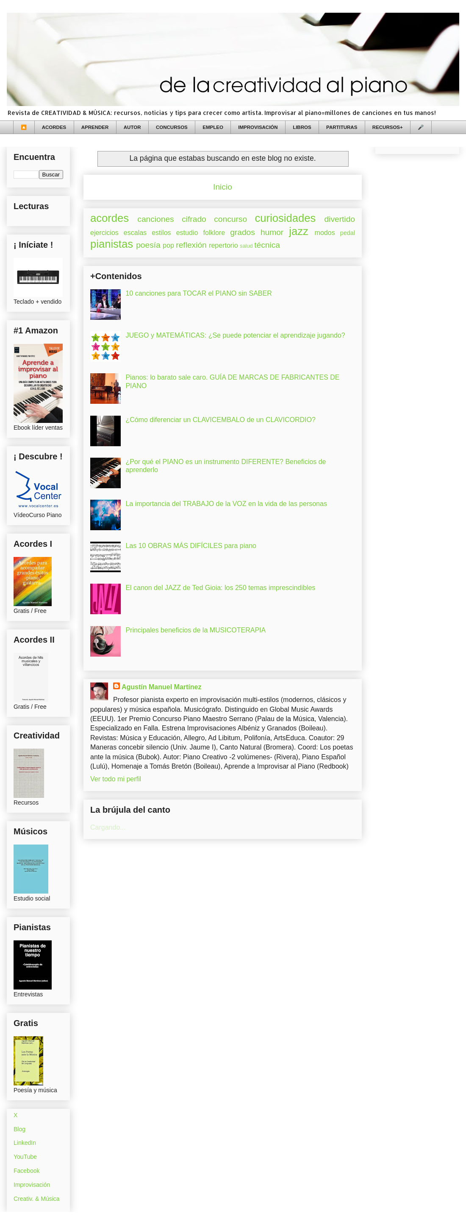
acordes (109, 218)
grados (242, 232)
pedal (347, 232)
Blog (19, 1129)
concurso (230, 219)
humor (272, 232)
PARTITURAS (341, 127)
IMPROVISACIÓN (257, 127)
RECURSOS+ (387, 127)
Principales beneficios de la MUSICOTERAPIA (195, 630)
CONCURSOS (172, 127)
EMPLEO (212, 127)
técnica (267, 245)
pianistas (111, 244)
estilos (161, 232)
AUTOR (132, 127)
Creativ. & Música (37, 1198)
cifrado (194, 219)
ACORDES (54, 127)
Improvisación (32, 1184)
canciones (155, 219)
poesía (148, 245)
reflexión (191, 245)
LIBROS (302, 127)
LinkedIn (25, 1142)
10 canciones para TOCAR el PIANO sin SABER (198, 293)
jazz (298, 231)
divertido (339, 219)
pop (168, 245)
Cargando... (108, 827)
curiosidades (285, 218)
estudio (187, 232)
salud (246, 246)
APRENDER (95, 127)
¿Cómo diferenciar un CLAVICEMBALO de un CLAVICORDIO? (220, 419)
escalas (135, 232)
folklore (214, 232)
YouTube (25, 1156)
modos (325, 232)
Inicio (222, 186)
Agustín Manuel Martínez (161, 687)
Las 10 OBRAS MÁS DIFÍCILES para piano (190, 545)
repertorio (223, 245)
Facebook (26, 1170)
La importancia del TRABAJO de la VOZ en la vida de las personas (226, 503)
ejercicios (104, 232)
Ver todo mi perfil (115, 779)
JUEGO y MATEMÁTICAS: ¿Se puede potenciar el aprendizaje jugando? (235, 335)
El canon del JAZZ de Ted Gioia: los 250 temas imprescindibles (220, 587)
